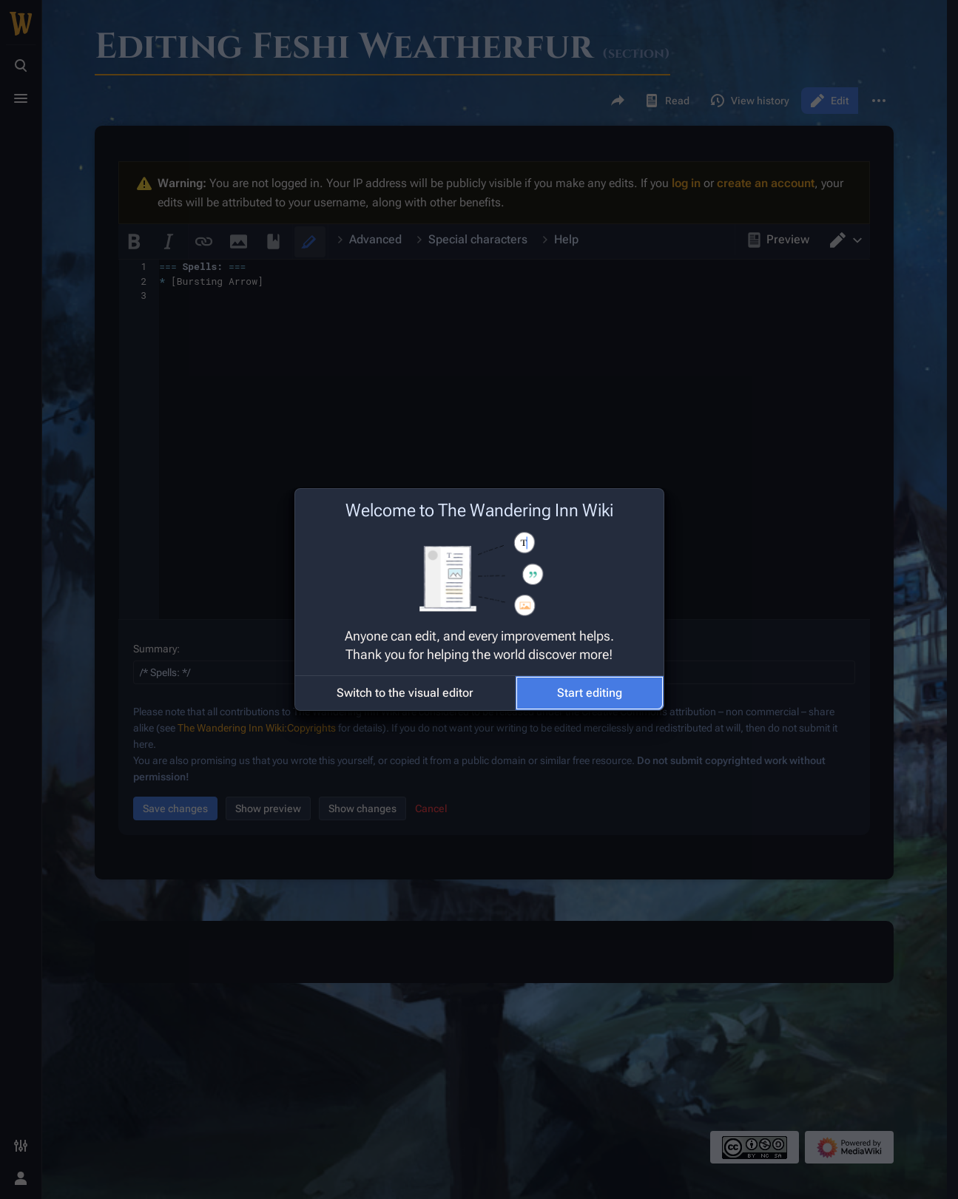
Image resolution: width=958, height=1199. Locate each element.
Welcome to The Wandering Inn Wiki (479, 510)
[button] (405, 693)
